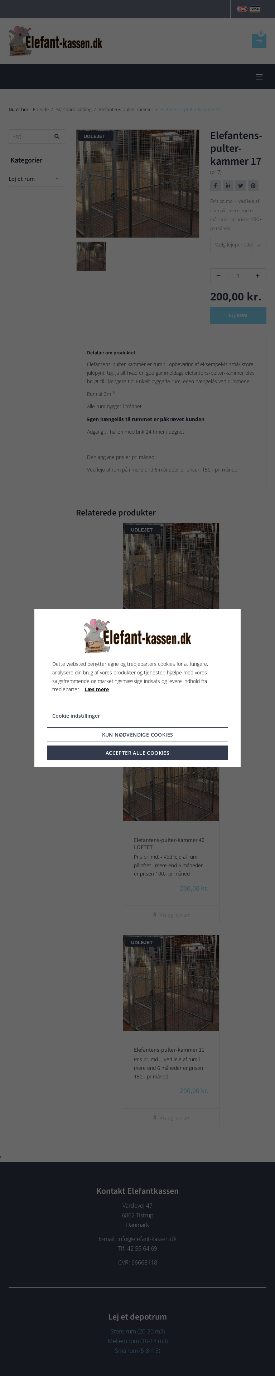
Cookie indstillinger (76, 715)
